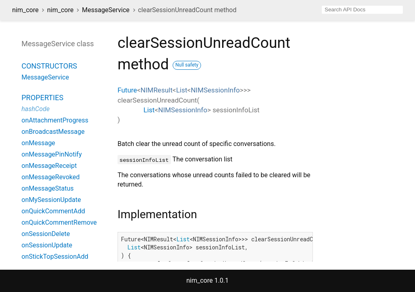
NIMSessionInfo (215, 90)
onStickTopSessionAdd (54, 256)
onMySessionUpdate (51, 200)
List (181, 90)
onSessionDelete (45, 234)
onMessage (38, 143)
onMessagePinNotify (51, 154)
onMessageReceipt (49, 166)
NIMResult (157, 90)
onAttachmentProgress (54, 120)
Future (127, 90)
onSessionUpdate (46, 245)
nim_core (25, 10)
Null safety (187, 65)
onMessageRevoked (50, 177)
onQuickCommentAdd (53, 211)
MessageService (105, 10)
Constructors (49, 66)
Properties (42, 97)
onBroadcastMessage (53, 131)
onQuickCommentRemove (59, 222)
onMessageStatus (47, 188)
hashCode (35, 109)
